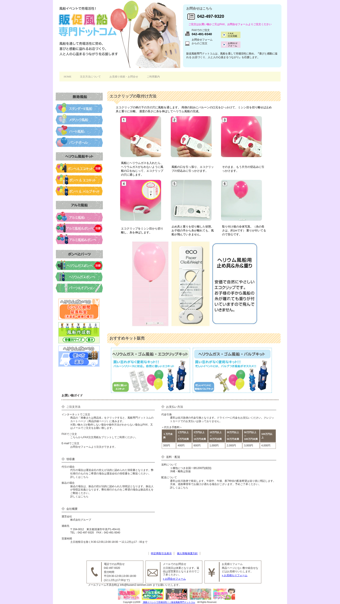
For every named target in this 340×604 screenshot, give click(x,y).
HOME (67, 76)
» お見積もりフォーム (234, 575)
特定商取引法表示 (161, 553)
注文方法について (90, 76)
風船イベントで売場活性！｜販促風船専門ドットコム (168, 602)
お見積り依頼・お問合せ (124, 76)
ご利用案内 (153, 76)
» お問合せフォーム (174, 578)
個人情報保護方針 (187, 553)
